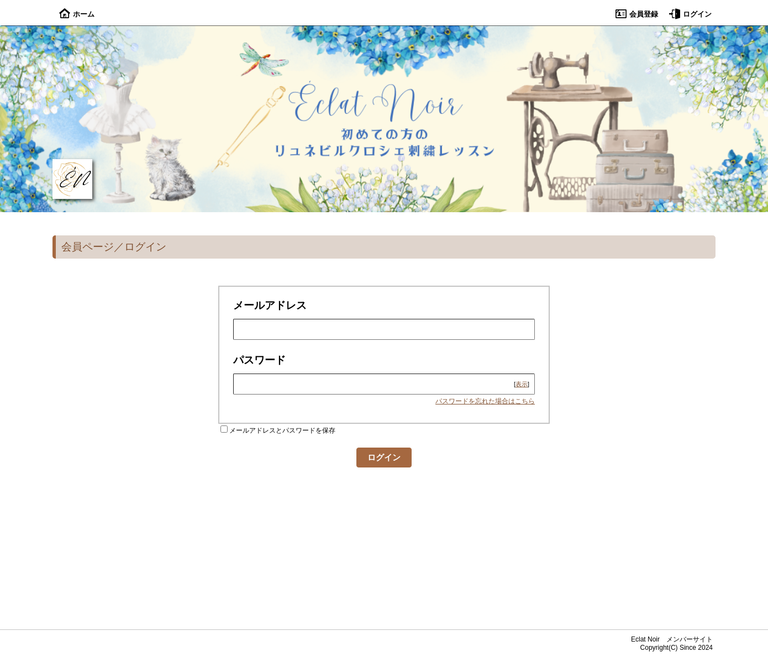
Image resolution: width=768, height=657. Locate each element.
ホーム (76, 14)
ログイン (690, 14)
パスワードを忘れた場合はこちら (485, 401)
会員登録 (637, 14)
